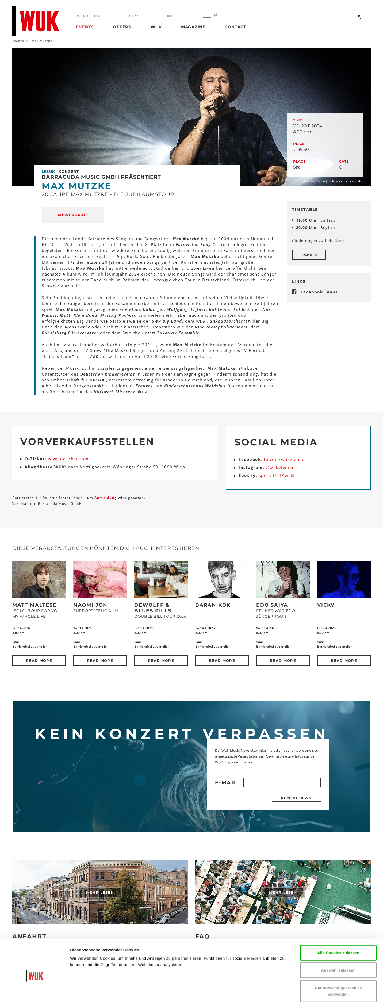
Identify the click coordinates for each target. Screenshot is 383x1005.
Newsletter (88, 16)
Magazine (193, 26)
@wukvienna (279, 467)
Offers (122, 26)
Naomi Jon (90, 605)
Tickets (309, 255)
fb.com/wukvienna (284, 459)
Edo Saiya (272, 605)
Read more (39, 660)
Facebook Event (319, 292)
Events (85, 26)
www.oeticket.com (68, 458)
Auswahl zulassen (338, 946)
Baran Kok (213, 605)
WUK (156, 26)
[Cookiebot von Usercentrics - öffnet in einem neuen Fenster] (34, 995)
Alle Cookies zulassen (338, 928)
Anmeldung (106, 497)
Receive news (296, 798)
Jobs (170, 16)
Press (133, 16)
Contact (235, 26)
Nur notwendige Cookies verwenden (338, 966)
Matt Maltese (34, 605)
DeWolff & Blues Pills (152, 608)
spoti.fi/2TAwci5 (277, 475)
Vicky (326, 605)
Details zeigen (321, 994)
